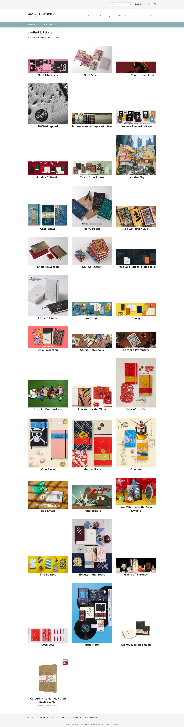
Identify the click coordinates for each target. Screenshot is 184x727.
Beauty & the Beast (92, 574)
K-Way (136, 318)
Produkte (139, 4)
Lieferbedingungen (107, 16)
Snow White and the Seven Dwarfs (136, 509)
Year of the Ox (136, 409)
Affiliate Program (124, 16)
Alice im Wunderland (48, 409)
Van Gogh (92, 318)
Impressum (31, 717)
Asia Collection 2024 (136, 229)
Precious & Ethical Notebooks (136, 267)
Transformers (92, 511)
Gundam (136, 469)
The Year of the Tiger (92, 409)
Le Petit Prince (48, 318)
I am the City (136, 177)
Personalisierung (141, 16)
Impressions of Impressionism (92, 126)
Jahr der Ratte (92, 469)
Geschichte (44, 717)
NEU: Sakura (92, 75)
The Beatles (48, 574)
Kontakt (55, 717)
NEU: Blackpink (48, 75)
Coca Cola (47, 645)
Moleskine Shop (33, 25)
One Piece (48, 469)
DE (150, 4)
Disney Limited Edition (136, 645)
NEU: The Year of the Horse (136, 75)
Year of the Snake (92, 177)
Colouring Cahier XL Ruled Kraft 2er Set (48, 700)
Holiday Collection (48, 177)
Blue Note (92, 645)
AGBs (64, 717)
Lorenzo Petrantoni (136, 350)
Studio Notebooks (92, 350)
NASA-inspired (48, 126)
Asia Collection (48, 350)
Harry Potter (92, 229)
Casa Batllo (48, 229)
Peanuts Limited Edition (136, 126)
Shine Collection (48, 267)
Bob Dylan (48, 511)
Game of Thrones (136, 574)
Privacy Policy (76, 717)
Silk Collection (92, 267)
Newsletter (92, 16)
